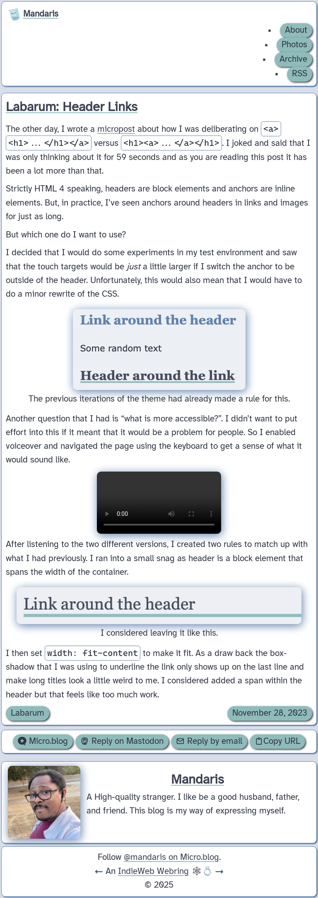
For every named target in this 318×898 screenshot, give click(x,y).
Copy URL (277, 741)
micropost (116, 129)
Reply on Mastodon (122, 741)
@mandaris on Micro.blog (171, 857)
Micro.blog (43, 741)
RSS (299, 73)
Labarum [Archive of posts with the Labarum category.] (27, 713)
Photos (294, 44)
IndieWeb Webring (153, 871)
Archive (293, 59)
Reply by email (209, 741)
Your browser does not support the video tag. (159, 503)
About (296, 30)
